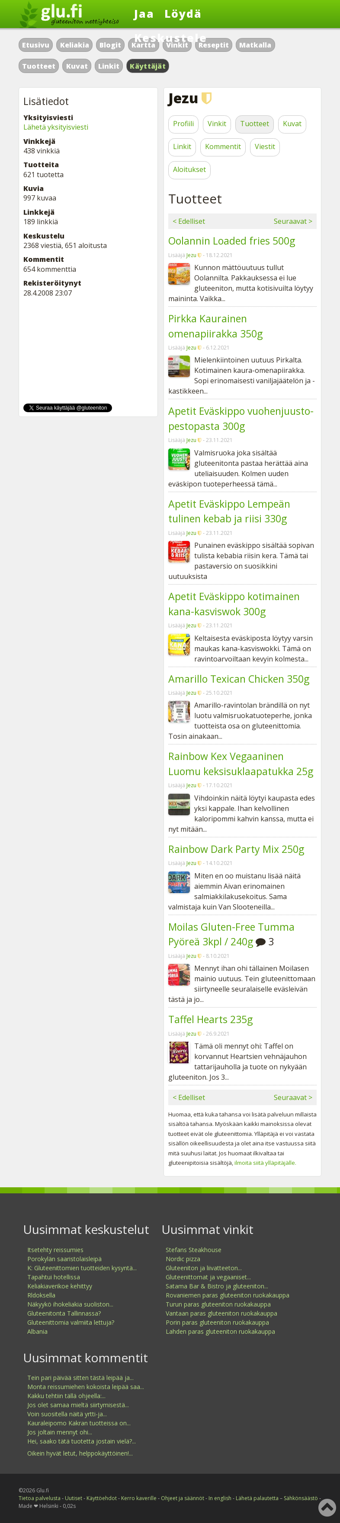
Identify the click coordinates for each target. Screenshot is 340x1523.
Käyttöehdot (102, 1498)
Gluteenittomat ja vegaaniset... (208, 1277)
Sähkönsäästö (301, 1498)
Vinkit (217, 123)
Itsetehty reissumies (55, 1250)
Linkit (108, 66)
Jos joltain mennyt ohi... (59, 1432)
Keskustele (170, 37)
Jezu (191, 255)
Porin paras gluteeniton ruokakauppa (217, 1322)
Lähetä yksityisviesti (55, 127)
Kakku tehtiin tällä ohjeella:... (66, 1396)
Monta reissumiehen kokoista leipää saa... (85, 1387)
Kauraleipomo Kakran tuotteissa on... (79, 1423)
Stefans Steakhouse (193, 1250)
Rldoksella (41, 1295)
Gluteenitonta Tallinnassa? (64, 1313)
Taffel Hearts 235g (210, 1019)
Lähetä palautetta (257, 1498)
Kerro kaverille (139, 1498)
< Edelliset (189, 221)
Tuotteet (38, 66)
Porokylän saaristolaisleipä (64, 1259)
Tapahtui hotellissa (53, 1277)
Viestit (265, 146)
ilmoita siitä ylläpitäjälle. (265, 1163)
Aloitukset (189, 169)
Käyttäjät (148, 66)
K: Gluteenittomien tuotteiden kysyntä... (82, 1268)
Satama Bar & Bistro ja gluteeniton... (217, 1286)
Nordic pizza (183, 1259)
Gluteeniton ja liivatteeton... (204, 1268)
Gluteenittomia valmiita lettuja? (70, 1322)
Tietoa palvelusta (40, 1498)
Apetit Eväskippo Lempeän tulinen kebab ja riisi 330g (229, 511)
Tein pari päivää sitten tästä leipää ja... (80, 1378)
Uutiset (73, 1498)
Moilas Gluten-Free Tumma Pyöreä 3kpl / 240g (231, 934)
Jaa (144, 13)
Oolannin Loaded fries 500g (231, 241)
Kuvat (77, 66)
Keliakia (74, 45)
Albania (37, 1331)
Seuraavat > (293, 221)
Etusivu (35, 45)
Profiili (183, 123)
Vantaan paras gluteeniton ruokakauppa (221, 1313)
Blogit (110, 45)
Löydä (183, 13)
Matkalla (255, 45)
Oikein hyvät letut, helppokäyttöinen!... (80, 1453)
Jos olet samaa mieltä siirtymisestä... (78, 1405)
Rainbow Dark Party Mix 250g (236, 849)
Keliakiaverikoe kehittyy (59, 1286)
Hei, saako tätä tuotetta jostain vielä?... (81, 1441)
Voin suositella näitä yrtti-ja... (67, 1414)
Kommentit (223, 146)
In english (219, 1498)
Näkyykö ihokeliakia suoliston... (70, 1304)
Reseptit (214, 45)
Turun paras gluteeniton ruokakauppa (218, 1304)
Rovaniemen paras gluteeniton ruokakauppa (227, 1295)
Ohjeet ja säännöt (182, 1498)
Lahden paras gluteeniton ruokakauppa (220, 1331)
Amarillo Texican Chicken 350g (238, 679)
